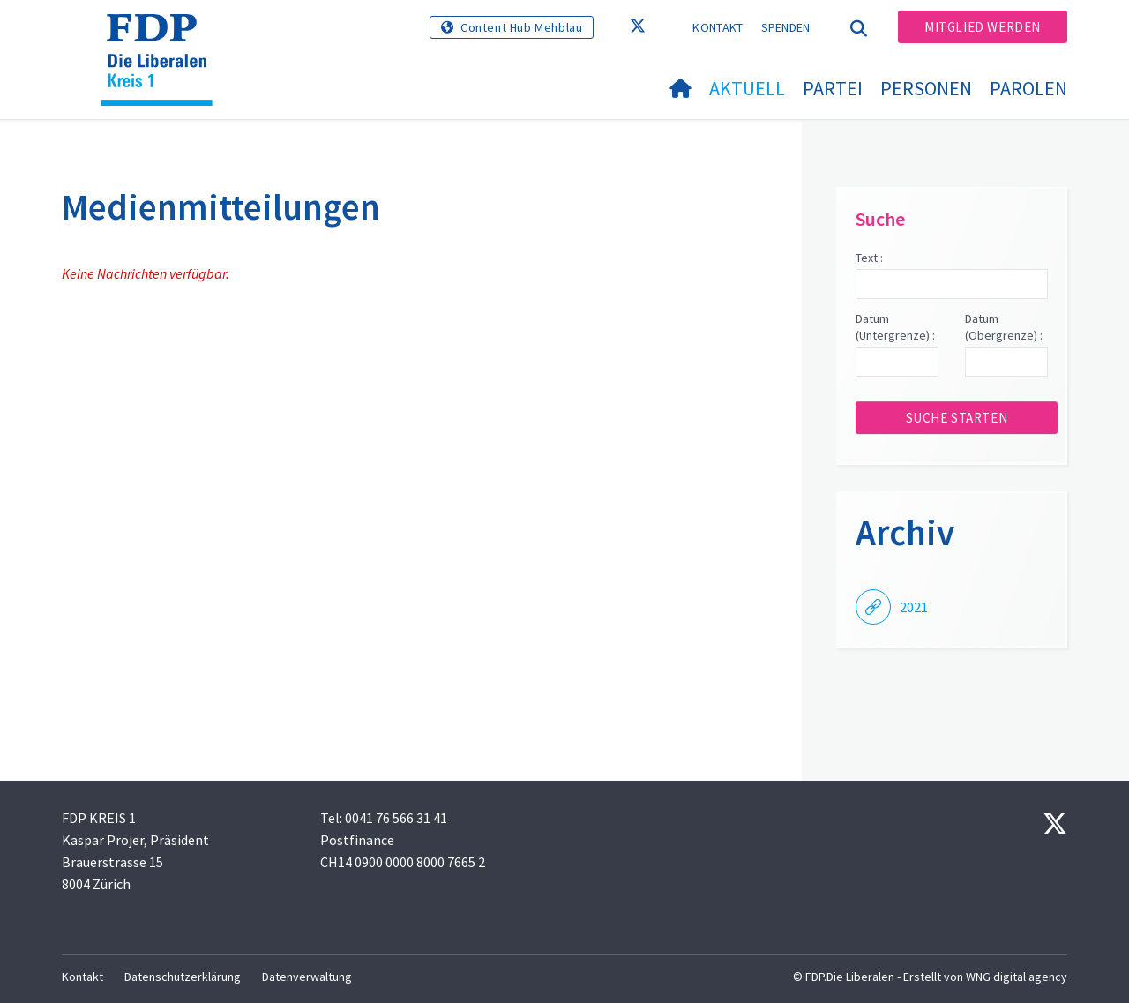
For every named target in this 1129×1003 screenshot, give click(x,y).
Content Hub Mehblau (521, 27)
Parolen (1028, 88)
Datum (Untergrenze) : (895, 327)
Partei (833, 88)
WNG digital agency (1016, 976)
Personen (926, 88)
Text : (869, 258)
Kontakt (717, 27)
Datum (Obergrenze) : (1004, 327)
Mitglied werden (982, 27)
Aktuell (747, 88)
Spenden (786, 27)
